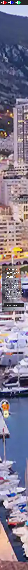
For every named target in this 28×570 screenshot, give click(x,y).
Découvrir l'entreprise (14, 305)
